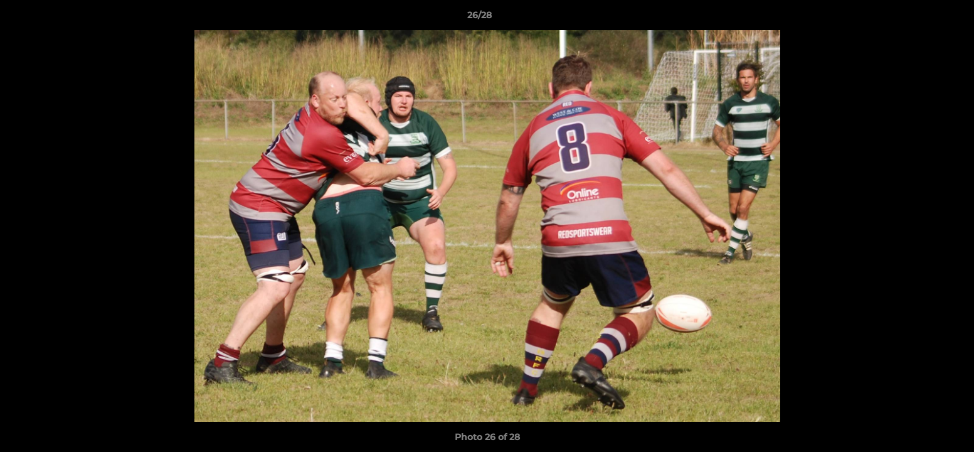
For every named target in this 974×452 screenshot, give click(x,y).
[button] (921, 18)
